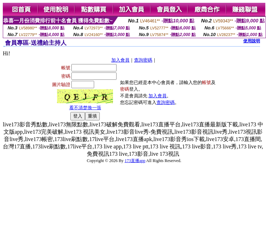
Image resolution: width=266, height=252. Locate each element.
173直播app (135, 160)
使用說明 (251, 40)
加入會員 (120, 60)
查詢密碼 (143, 60)
